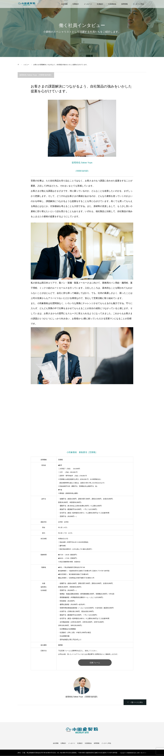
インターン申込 (138, 4)
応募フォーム (95, 663)
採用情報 (124, 4)
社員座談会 (112, 4)
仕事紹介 (76, 4)
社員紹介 (100, 4)
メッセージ (88, 4)
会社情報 (64, 4)
